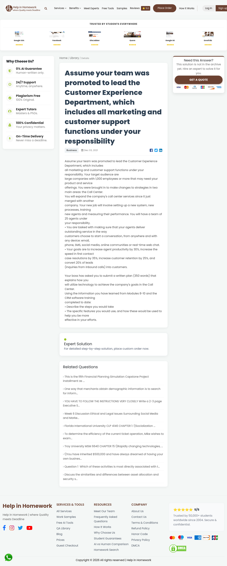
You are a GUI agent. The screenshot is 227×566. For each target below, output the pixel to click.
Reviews (141, 8)
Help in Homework (27, 508)
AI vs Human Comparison (111, 547)
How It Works (187, 8)
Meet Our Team (104, 513)
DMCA (135, 548)
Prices (60, 542)
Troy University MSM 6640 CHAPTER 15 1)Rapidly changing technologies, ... (114, 448)
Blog (59, 536)
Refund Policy (140, 531)
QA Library (63, 531)
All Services (64, 513)
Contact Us (139, 519)
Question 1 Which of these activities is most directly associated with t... (113, 468)
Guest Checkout (67, 548)
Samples (122, 8)
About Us (137, 513)
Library (74, 58)
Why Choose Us (104, 535)
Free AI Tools (64, 525)
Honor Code (139, 536)
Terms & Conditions (144, 525)
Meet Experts (92, 8)
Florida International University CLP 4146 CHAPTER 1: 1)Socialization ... (110, 427)
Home (63, 58)
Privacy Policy (140, 542)
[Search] (46, 8)
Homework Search (106, 552)
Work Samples (66, 519)
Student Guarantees (108, 541)
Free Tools (109, 8)
